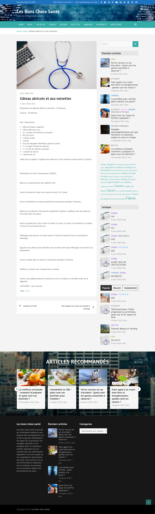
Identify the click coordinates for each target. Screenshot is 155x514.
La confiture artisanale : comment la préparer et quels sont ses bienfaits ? (123, 151)
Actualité (115, 79)
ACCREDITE (116, 276)
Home (21, 24)
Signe (109, 182)
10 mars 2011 (116, 320)
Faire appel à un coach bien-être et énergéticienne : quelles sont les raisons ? (124, 85)
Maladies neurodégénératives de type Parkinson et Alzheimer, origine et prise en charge (124, 133)
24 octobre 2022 (117, 121)
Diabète (116, 182)
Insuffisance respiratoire (123, 164)
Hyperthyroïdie (126, 194)
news (30, 24)
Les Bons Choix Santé (38, 11)
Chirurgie (115, 95)
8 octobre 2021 (87, 402)
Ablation (110, 177)
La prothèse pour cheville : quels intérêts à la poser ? (124, 100)
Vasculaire (109, 167)
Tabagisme (111, 164)
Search (135, 44)
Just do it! (115, 340)
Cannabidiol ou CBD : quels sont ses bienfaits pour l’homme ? (92, 394)
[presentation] (16, 389)
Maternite (102, 24)
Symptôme (103, 182)
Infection (104, 179)
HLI (112, 227)
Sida (132, 186)
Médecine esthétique (120, 112)
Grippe (127, 186)
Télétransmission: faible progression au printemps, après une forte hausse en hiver (123, 313)
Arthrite (113, 170)
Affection (118, 179)
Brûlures (128, 182)
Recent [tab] (117, 287)
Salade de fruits (30, 306)
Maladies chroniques (120, 126)
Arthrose (103, 191)
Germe (102, 167)
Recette (114, 145)
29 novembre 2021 (118, 157)
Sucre (27, 291)
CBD (83, 383)
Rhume (133, 164)
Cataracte (111, 186)
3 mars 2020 (25, 103)
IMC (135, 167)
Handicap (88, 24)
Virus (117, 191)
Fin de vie (40, 24)
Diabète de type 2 (128, 179)
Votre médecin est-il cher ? (62, 2)
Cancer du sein (128, 173)
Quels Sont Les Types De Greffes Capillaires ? (123, 116)
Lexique (63, 24)
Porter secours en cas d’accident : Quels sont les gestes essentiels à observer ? (123, 66)
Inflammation (133, 170)
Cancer (52, 24)
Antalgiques (104, 186)
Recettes (75, 24)
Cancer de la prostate (118, 199)
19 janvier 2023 (117, 90)
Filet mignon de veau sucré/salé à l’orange (75, 307)
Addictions (116, 24)
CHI (112, 216)
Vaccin (119, 173)
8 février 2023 (117, 74)
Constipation (105, 170)
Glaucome (116, 177)
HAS (113, 239)
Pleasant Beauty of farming (124, 328)
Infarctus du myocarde (108, 173)
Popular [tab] (106, 287)
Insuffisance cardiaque (124, 167)
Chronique (112, 179)
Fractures (123, 177)
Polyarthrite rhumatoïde (114, 194)
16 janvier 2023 (117, 105)
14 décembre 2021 (118, 140)
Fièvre (130, 198)
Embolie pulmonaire (122, 170)
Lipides (103, 164)
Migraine (135, 191)
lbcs (34, 103)
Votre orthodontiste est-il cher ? (87, 2)
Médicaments (124, 236)
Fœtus (122, 182)
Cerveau (104, 176)
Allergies (129, 176)
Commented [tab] (130, 287)
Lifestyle (115, 325)
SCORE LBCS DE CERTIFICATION (118, 263)
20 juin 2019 (116, 332)
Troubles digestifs (125, 191)
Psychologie (123, 247)
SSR (113, 250)
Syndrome (103, 194)
